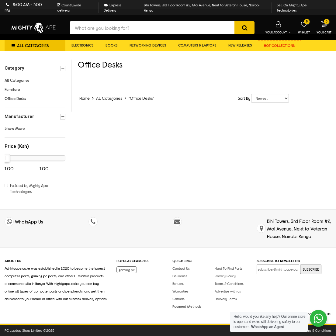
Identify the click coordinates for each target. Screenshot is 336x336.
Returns (178, 283)
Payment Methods (186, 306)
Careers (178, 298)
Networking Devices (148, 45)
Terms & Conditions (229, 283)
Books (111, 45)
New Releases (240, 45)
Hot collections (279, 45)
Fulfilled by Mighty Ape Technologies (29, 188)
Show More (15, 128)
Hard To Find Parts (228, 268)
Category (35, 68)
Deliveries (179, 276)
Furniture (12, 89)
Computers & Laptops (197, 45)
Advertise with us (228, 291)
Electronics (82, 45)
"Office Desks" (141, 98)
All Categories (17, 80)
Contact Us (181, 268)
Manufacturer (35, 116)
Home (84, 98)
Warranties (180, 291)
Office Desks (15, 98)
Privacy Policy (225, 276)
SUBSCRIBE (311, 269)
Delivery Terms (226, 298)
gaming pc (127, 270)
